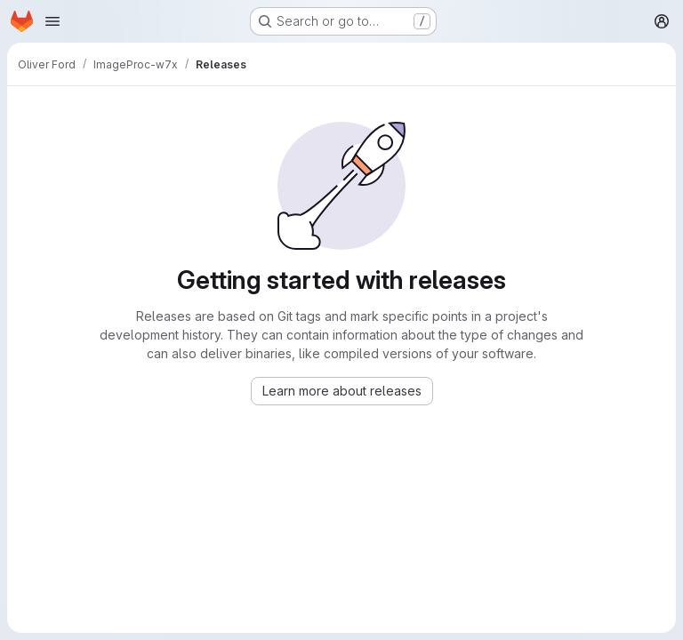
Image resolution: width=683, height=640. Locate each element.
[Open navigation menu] (52, 21)
